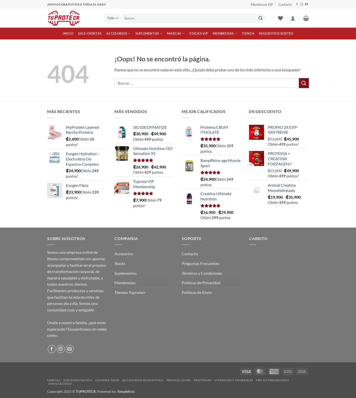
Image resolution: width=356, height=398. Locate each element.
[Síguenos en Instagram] (301, 4)
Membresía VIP (262, 4)
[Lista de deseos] (280, 18)
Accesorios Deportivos (143, 380)
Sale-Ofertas (89, 33)
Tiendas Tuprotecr (130, 292)
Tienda (248, 33)
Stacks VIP (198, 33)
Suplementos (148, 33)
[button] (292, 18)
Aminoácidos (60, 384)
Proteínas (202, 380)
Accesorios (118, 33)
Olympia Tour (107, 380)
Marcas (175, 33)
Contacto (285, 4)
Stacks (119, 263)
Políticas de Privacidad (201, 282)
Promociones (179, 380)
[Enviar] (260, 18)
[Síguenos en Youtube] (306, 4)
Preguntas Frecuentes (200, 263)
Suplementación (77, 380)
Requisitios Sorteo (276, 33)
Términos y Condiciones (202, 273)
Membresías (225, 33)
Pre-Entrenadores (272, 380)
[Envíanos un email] (70, 349)
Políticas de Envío (197, 292)
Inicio (68, 33)
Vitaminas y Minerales (233, 380)
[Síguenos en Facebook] (296, 4)
